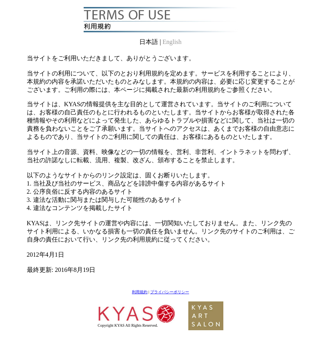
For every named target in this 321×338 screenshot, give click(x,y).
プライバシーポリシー (169, 292)
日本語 (149, 42)
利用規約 (139, 292)
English (172, 42)
